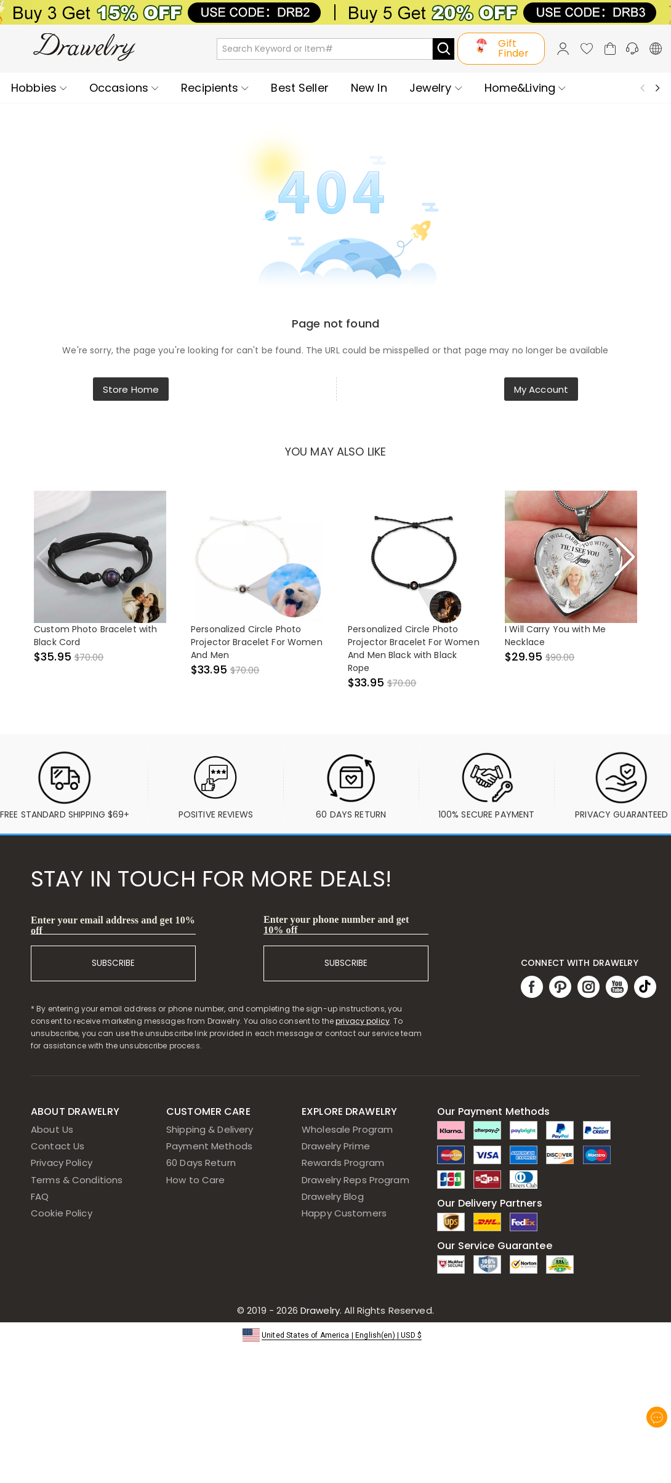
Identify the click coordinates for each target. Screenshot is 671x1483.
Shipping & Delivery (210, 1129)
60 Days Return (201, 1162)
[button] (335, 1334)
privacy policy (363, 1021)
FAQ (40, 1196)
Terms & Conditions (77, 1179)
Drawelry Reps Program (355, 1179)
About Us (52, 1129)
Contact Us (57, 1145)
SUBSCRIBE (113, 963)
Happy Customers (344, 1213)
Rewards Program (343, 1162)
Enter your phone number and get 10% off (336, 924)
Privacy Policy (61, 1162)
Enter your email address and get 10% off (113, 925)
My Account (541, 389)
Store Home (131, 389)
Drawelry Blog (333, 1196)
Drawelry (366, 1310)
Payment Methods (209, 1145)
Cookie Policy (61, 1213)
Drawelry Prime (336, 1145)
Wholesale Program (347, 1129)
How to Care (195, 1179)
